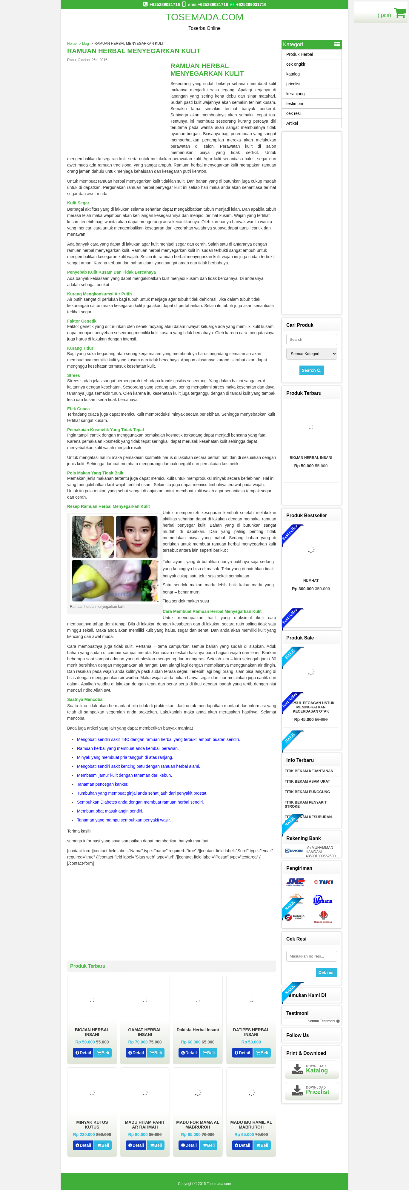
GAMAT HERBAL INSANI (145, 1032)
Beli (103, 1052)
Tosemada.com (204, 17)
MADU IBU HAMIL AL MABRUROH (251, 1124)
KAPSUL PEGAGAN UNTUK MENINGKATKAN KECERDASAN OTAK (310, 707)
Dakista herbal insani (198, 1029)
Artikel (292, 123)
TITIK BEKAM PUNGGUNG (307, 792)
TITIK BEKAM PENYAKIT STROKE (306, 804)
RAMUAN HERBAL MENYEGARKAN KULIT (134, 51)
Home (72, 43)
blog (85, 43)
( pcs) (385, 12)
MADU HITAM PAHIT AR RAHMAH (145, 1124)
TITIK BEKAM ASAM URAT (307, 781)
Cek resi (327, 972)
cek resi (293, 113)
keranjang (295, 93)
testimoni (294, 103)
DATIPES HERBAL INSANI (251, 1032)
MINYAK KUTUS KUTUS (92, 1124)
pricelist (293, 83)
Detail (83, 1052)
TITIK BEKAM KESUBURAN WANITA (308, 819)
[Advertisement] (117, 107)
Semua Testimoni (324, 1021)
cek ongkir (295, 64)
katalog (293, 74)
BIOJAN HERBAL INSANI (92, 1032)
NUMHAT (311, 581)
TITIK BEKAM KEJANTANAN (309, 771)
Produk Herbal (299, 54)
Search (312, 370)
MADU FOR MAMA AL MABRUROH (197, 1124)
